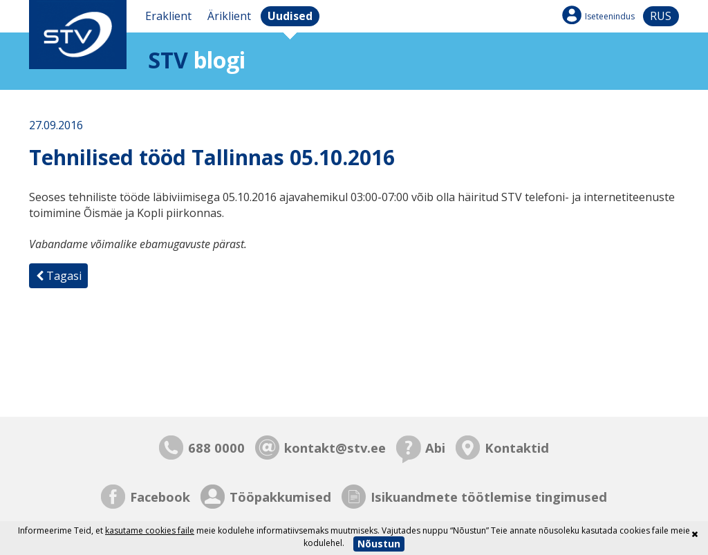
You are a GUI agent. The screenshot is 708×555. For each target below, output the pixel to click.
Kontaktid (517, 447)
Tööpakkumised (280, 496)
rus (660, 15)
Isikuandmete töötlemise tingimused (489, 496)
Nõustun (378, 543)
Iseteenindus (610, 16)
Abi (435, 447)
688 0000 (216, 447)
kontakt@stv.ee (335, 447)
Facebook (160, 496)
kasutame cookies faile (149, 530)
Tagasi (59, 275)
